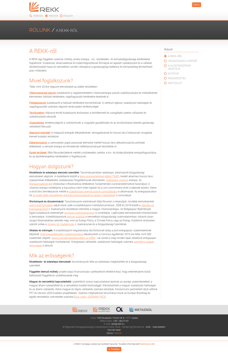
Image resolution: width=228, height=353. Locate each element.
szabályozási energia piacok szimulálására (93, 191)
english (68, 16)
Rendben (115, 348)
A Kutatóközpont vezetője (179, 67)
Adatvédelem (158, 326)
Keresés (38, 16)
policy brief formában (41, 205)
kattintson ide (147, 343)
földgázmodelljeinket (41, 184)
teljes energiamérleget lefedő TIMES (100, 176)
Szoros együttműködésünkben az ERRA (73, 238)
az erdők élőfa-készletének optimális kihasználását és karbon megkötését (74, 195)
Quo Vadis (80, 296)
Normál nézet (114, 329)
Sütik (148, 326)
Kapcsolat (175, 83)
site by (114, 333)
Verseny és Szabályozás (60, 224)
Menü (196, 4)
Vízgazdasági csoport (182, 60)
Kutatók (173, 73)
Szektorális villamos (117, 180)
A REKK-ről (175, 56)
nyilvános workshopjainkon (79, 213)
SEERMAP (93, 296)
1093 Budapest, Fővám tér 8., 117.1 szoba (117, 317)
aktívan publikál (76, 216)
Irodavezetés (177, 78)
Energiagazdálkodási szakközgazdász (61, 234)
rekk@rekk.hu (117, 323)
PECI (102, 296)
